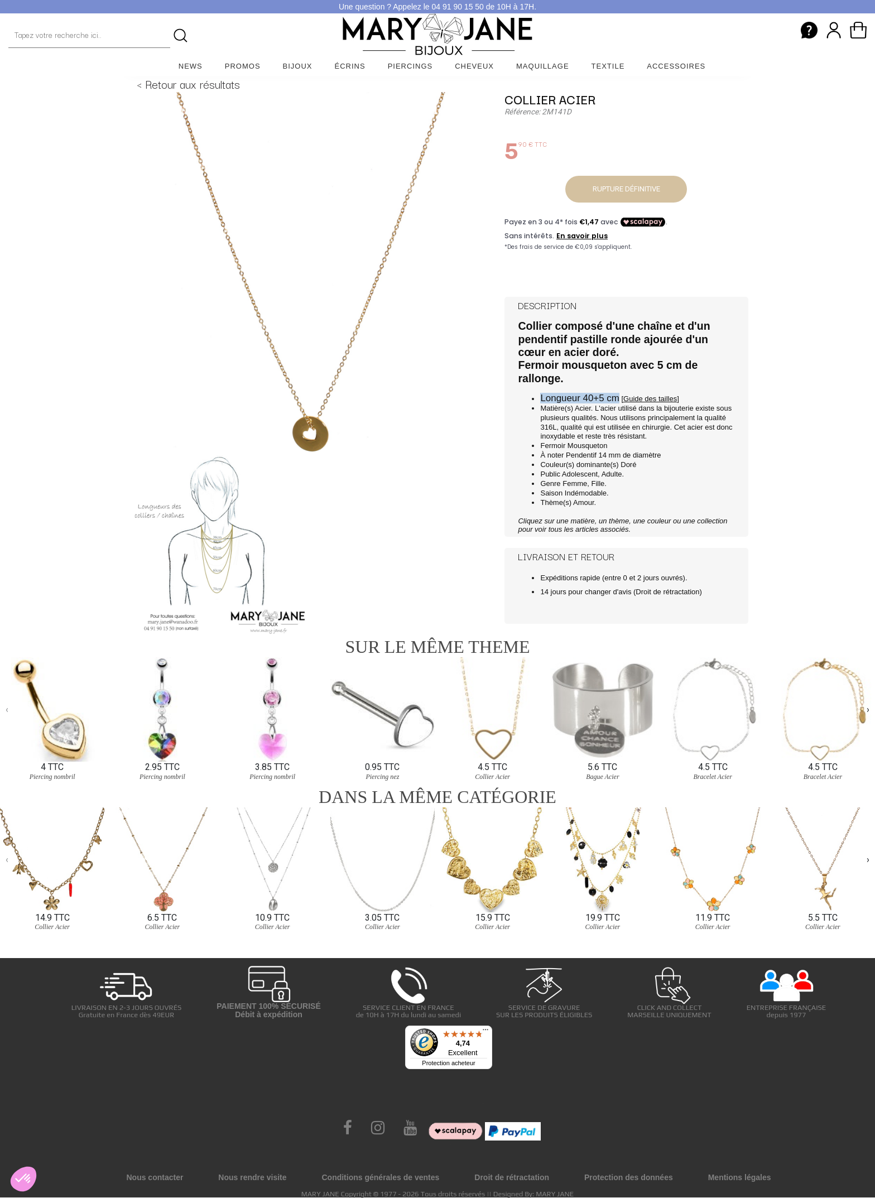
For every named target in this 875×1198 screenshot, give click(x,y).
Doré (628, 464)
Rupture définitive (626, 189)
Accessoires (676, 66)
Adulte (612, 474)
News (191, 66)
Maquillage (542, 66)
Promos (243, 66)
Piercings (410, 66)
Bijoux (297, 66)
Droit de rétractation (667, 592)
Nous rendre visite (252, 1177)
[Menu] (485, 1032)
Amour (583, 502)
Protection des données (628, 1177)
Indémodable (586, 493)
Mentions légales (739, 1177)
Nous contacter (154, 1177)
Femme (574, 483)
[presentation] (7, 709)
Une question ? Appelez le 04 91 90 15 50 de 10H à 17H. (437, 6)
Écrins (350, 66)
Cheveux (474, 66)
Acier (583, 408)
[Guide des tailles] (650, 398)
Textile (608, 66)
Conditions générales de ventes (380, 1177)
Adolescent (580, 474)
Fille (598, 483)
